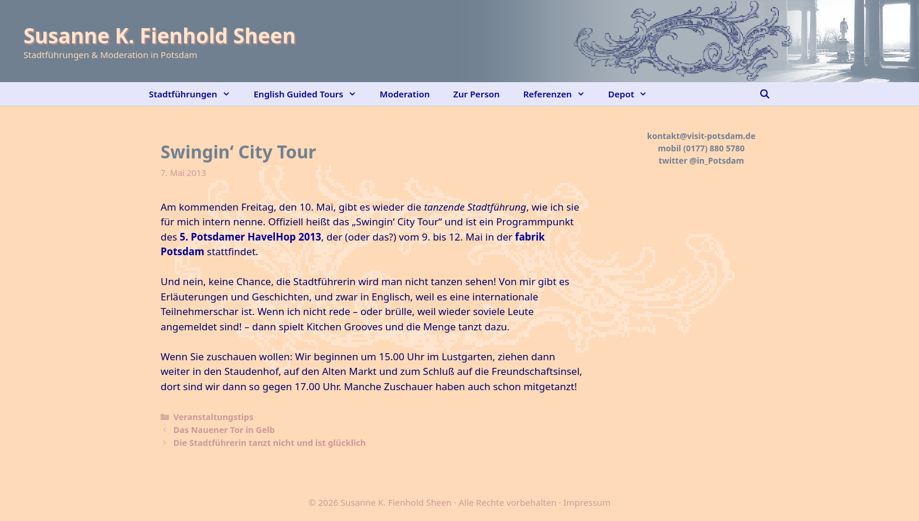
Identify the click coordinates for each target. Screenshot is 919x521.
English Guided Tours (311, 94)
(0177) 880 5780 (714, 148)
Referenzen (560, 94)
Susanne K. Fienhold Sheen (159, 35)
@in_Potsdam (716, 160)
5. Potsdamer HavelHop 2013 (251, 236)
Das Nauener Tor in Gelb (224, 429)
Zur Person (476, 94)
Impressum (586, 502)
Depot (633, 94)
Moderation (405, 94)
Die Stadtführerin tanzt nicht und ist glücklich (269, 442)
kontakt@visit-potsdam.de (701, 135)
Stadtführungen (195, 94)
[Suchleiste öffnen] (764, 94)
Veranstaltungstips (213, 416)
